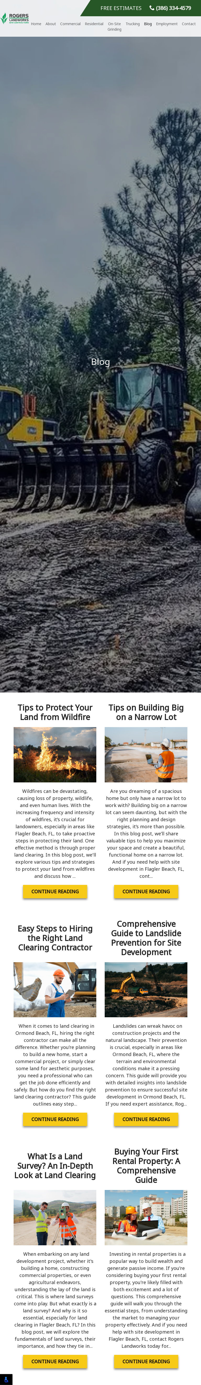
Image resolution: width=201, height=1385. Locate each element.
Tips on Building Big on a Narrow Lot (146, 712)
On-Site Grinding (114, 26)
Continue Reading (55, 891)
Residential (94, 23)
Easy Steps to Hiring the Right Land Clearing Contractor (55, 938)
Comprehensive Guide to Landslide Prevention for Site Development (146, 938)
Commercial (70, 23)
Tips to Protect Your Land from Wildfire (55, 712)
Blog (148, 23)
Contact (189, 23)
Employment (167, 23)
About (51, 23)
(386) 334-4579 (170, 8)
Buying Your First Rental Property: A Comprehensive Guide (146, 1166)
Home (36, 23)
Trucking (133, 23)
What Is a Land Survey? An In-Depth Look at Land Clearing (55, 1166)
